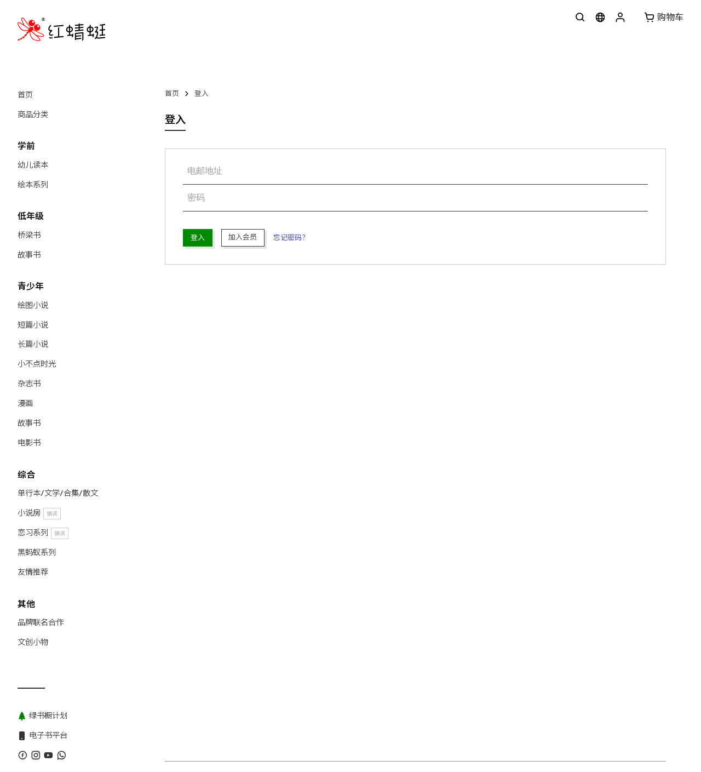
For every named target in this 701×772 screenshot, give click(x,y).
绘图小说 (33, 305)
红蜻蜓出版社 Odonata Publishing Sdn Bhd (260, 514)
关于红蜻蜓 (182, 495)
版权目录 (310, 495)
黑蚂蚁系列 (37, 552)
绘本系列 (33, 185)
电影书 (29, 443)
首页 (25, 95)
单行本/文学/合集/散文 (58, 493)
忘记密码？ (291, 237)
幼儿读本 (33, 165)
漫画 (25, 403)
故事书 (29, 255)
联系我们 (225, 495)
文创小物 (33, 642)
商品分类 (33, 114)
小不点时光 (37, 364)
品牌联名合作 (41, 622)
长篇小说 (33, 344)
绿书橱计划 (400, 495)
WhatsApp (268, 495)
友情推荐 (33, 572)
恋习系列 (43, 533)
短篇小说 (33, 325)
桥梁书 (29, 235)
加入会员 (242, 237)
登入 (201, 93)
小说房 (39, 513)
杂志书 (29, 384)
